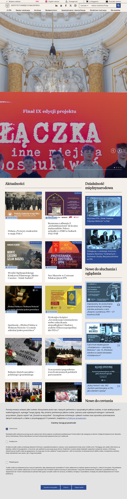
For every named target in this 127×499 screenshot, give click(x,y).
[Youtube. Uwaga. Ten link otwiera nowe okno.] (60, 11)
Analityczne (13, 441)
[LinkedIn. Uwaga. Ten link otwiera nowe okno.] (55, 11)
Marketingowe (13, 462)
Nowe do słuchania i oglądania (101, 224)
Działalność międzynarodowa (99, 138)
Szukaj (118, 11)
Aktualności (15, 136)
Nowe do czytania (99, 354)
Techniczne (13, 428)
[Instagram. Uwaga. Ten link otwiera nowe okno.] (75, 11)
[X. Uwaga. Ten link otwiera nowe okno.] (70, 11)
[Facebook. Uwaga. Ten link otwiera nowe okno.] (65, 11)
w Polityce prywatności (76, 418)
